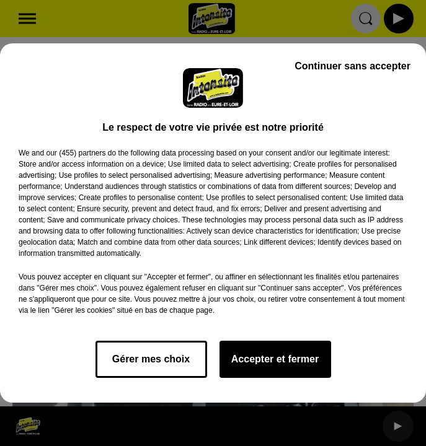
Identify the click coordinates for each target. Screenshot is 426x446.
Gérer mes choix (151, 359)
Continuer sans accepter (352, 66)
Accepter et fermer (275, 359)
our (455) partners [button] (75, 153)
